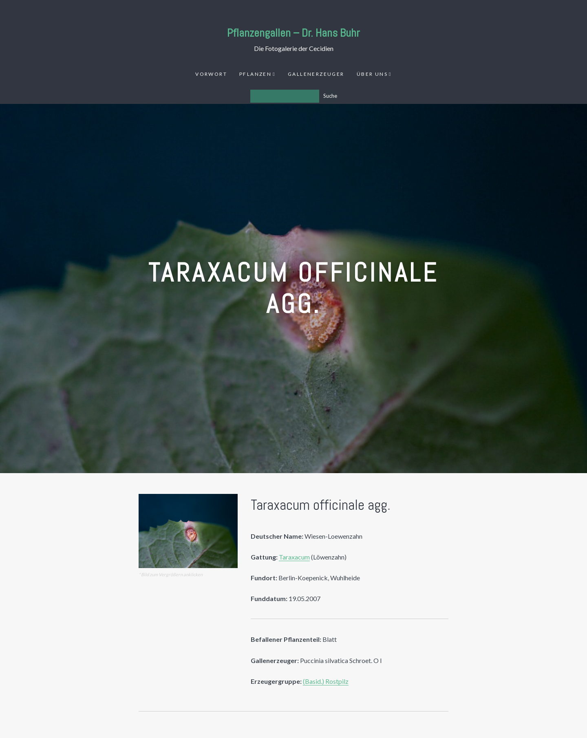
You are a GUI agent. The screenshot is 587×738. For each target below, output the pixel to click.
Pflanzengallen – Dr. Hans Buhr (293, 33)
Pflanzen (255, 74)
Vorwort (211, 74)
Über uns (372, 74)
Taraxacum (294, 557)
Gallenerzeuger (316, 74)
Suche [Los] (330, 96)
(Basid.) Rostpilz (326, 681)
